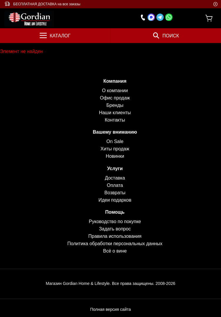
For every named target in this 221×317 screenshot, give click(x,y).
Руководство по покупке (115, 221)
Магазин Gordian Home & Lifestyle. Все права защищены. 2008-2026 (110, 283)
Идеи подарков (114, 200)
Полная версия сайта (110, 309)
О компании (115, 90)
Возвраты (114, 192)
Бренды (114, 105)
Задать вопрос (115, 228)
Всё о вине (115, 250)
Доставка (115, 177)
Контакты (115, 119)
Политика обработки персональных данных (115, 243)
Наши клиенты (115, 112)
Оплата (115, 185)
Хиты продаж (115, 148)
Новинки (115, 156)
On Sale (114, 141)
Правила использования (115, 236)
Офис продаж (115, 97)
